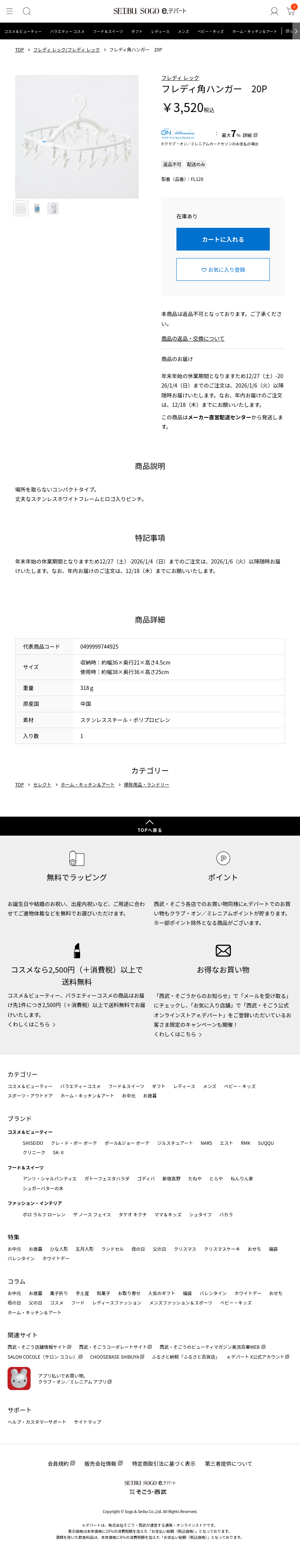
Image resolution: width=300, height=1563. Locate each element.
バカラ (226, 1214)
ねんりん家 (241, 1178)
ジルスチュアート (175, 1143)
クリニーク (34, 1152)
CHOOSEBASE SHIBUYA (114, 1356)
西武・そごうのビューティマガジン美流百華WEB (209, 1346)
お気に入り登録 (226, 269)
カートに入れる (223, 239)
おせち (254, 1248)
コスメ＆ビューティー (23, 31)
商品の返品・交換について (193, 338)
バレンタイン (21, 1258)
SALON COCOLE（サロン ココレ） (42, 1356)
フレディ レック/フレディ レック (66, 49)
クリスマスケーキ (222, 1248)
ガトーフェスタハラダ (106, 1178)
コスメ (56, 1302)
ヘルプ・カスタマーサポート (37, 1421)
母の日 (138, 1248)
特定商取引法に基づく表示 (164, 1463)
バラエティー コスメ (67, 31)
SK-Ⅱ (59, 1152)
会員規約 (58, 1463)
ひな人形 (59, 1248)
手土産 (82, 1293)
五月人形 (85, 1248)
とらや (216, 1178)
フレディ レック (180, 77)
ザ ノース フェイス (92, 1214)
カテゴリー (23, 1074)
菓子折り (59, 1293)
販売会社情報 (100, 1463)
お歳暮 (150, 1095)
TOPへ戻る (150, 830)
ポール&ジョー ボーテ (127, 1143)
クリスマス (185, 1248)
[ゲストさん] (276, 12)
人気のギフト (161, 1293)
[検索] (25, 12)
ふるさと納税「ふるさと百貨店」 (186, 1356)
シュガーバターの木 (43, 1188)
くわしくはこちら (29, 1024)
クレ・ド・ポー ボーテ (74, 1143)
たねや (195, 1178)
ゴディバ (146, 1178)
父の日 (159, 1248)
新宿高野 (171, 1178)
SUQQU (266, 1143)
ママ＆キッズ (168, 1214)
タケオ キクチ (133, 1214)
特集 (14, 1236)
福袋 (273, 1248)
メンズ (183, 31)
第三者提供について (229, 1463)
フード (78, 1302)
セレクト (42, 784)
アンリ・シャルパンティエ (50, 1178)
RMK (245, 1143)
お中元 (129, 1095)
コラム (17, 1281)
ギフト (137, 31)
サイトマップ (87, 1421)
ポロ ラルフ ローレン (44, 1214)
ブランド (20, 1118)
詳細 (247, 135)
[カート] (291, 12)
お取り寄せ (129, 1293)
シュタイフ (200, 1214)
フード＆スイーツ (108, 31)
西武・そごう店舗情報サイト (37, 1346)
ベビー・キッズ (210, 31)
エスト (226, 1143)
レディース (160, 31)
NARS (206, 1143)
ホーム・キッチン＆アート (254, 31)
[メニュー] (9, 12)
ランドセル (112, 1248)
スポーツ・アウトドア (30, 1095)
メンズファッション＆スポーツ (181, 1302)
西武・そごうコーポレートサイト (113, 1346)
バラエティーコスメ (80, 1086)
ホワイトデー (56, 1258)
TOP (19, 49)
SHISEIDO (33, 1143)
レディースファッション (117, 1302)
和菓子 (103, 1293)
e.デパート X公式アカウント (256, 1356)
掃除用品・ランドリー (146, 784)
